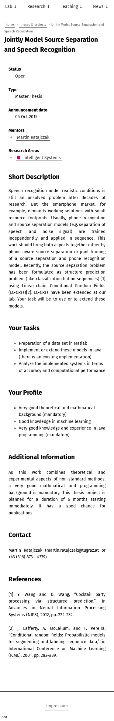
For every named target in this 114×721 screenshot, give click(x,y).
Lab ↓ (11, 6)
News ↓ (101, 6)
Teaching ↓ (72, 6)
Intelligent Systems (39, 157)
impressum (57, 706)
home (10, 25)
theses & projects (33, 25)
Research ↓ (38, 6)
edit (4, 717)
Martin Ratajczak (33, 137)
